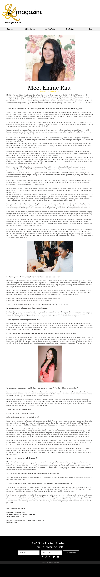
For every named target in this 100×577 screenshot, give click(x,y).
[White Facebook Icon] (42, 556)
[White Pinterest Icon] (50, 556)
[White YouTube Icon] (58, 556)
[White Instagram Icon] (46, 556)
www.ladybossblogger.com (15, 512)
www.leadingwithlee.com (49, 91)
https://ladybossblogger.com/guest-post (37, 300)
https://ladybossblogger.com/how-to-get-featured (43, 298)
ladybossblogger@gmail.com (65, 235)
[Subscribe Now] (71, 552)
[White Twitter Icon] (54, 556)
